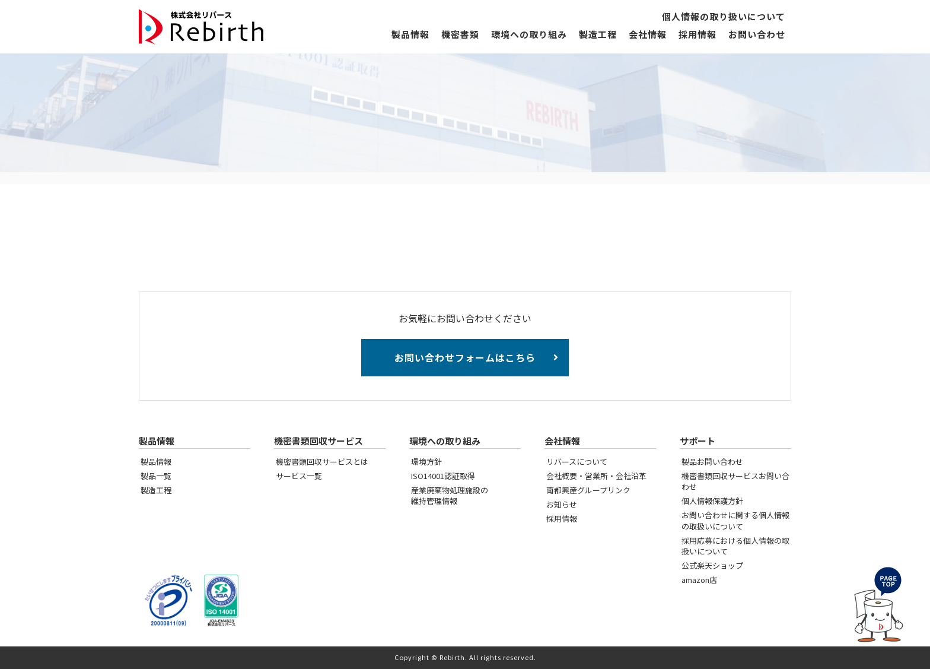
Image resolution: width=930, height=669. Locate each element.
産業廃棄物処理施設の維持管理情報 (449, 495)
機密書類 (460, 35)
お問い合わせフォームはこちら (465, 357)
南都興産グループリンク (588, 490)
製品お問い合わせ (712, 461)
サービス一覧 (299, 475)
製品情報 (410, 35)
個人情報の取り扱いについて (723, 17)
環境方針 (426, 461)
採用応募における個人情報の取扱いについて (735, 546)
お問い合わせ (756, 35)
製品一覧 (156, 475)
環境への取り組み (529, 35)
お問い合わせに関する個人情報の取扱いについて (735, 520)
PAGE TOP (876, 606)
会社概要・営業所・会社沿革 (596, 475)
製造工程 (598, 35)
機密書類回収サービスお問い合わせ (735, 481)
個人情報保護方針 (712, 500)
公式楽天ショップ (712, 565)
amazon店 (699, 579)
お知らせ (561, 504)
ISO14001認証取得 (443, 475)
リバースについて (576, 461)
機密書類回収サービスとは (322, 461)
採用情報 (697, 35)
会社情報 (648, 35)
